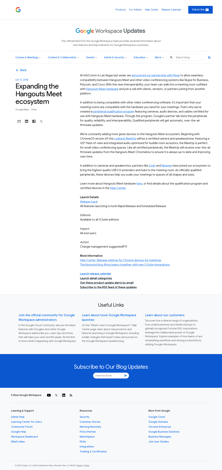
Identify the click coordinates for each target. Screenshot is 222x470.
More (159, 57)
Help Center (151, 9)
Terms (86, 465)
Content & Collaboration (63, 57)
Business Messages (159, 436)
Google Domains (158, 421)
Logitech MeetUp (125, 138)
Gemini (91, 57)
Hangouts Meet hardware (102, 89)
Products (120, 9)
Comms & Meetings (27, 57)
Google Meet (22, 109)
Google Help (18, 431)
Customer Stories (90, 421)
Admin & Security (115, 57)
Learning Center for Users (26, 421)
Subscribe (200, 10)
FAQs (83, 441)
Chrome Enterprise (159, 426)
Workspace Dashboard (24, 436)
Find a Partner (88, 431)
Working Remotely (90, 426)
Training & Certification (93, 451)
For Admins (135, 9)
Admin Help (18, 417)
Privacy (80, 465)
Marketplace (87, 436)
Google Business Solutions (163, 431)
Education (141, 57)
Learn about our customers (165, 315)
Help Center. (118, 188)
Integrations (87, 446)
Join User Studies (158, 441)
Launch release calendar (95, 273)
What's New (18, 441)
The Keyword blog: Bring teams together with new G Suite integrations (125, 264)
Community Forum (22, 426)
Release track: (89, 201)
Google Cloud (156, 417)
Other (34, 109)
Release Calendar (171, 9)
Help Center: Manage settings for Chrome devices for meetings (120, 260)
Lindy (152, 165)
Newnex (167, 165)
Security (84, 417)
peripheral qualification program (113, 111)
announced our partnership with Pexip (156, 75)
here (139, 183)
